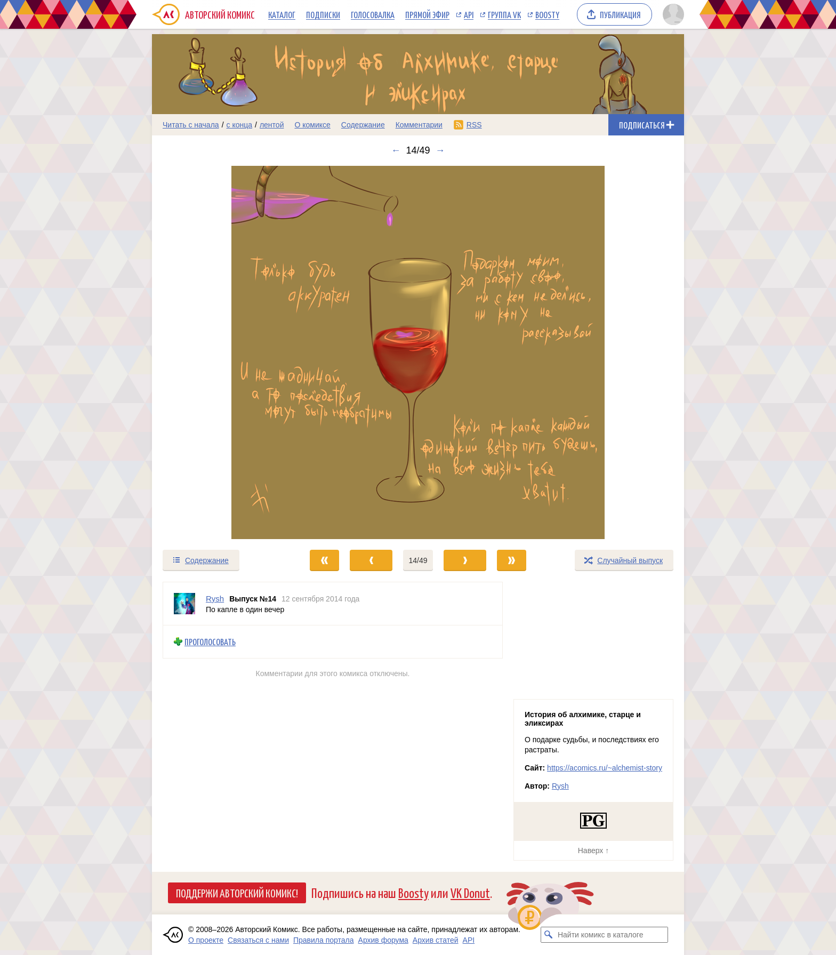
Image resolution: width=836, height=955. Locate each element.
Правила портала (323, 940)
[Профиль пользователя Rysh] (184, 603)
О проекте (205, 940)
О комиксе (312, 125)
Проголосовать (210, 641)
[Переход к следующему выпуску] (418, 352)
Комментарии (419, 125)
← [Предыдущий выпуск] (395, 150)
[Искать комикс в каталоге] (548, 934)
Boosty (547, 14)
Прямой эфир (427, 14)
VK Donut (470, 892)
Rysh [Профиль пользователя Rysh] (215, 598)
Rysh (560, 786)
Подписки (323, 14)
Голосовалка (373, 14)
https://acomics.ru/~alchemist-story (604, 768)
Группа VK (504, 14)
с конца (240, 125)
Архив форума (383, 940)
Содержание (363, 125)
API (468, 14)
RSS (474, 125)
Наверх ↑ (593, 850)
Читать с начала (191, 125)
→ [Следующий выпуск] (440, 150)
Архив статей (436, 940)
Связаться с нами (258, 940)
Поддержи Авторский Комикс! (237, 893)
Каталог (281, 14)
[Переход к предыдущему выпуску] (218, 352)
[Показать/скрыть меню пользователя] (671, 14)
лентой (272, 125)
